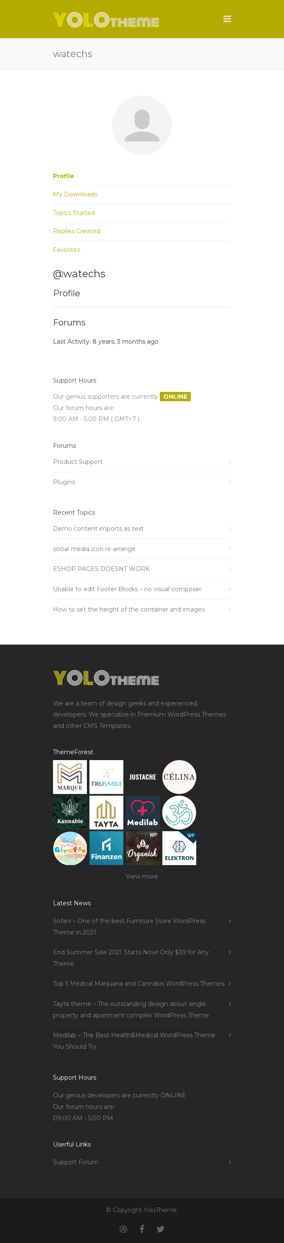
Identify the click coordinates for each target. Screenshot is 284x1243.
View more (142, 876)
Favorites (66, 250)
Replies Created (76, 231)
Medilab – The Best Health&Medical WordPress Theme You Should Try (134, 1040)
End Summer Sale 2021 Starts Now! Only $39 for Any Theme (131, 957)
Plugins (64, 482)
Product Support (78, 462)
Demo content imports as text (98, 528)
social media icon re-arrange (94, 549)
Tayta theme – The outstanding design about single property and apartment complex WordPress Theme (131, 1009)
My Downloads (75, 194)
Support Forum (75, 1162)
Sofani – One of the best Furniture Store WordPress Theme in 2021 (129, 926)
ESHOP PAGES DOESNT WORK (101, 569)
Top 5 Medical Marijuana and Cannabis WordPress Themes (138, 983)
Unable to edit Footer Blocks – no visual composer (127, 589)
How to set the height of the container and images (129, 609)
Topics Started (74, 213)
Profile (63, 176)
